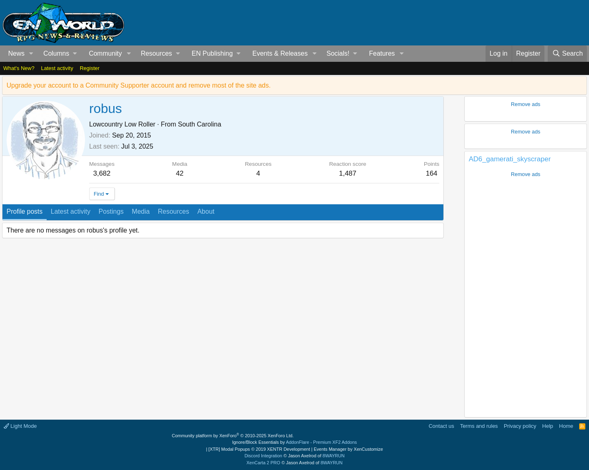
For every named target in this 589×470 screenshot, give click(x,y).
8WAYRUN (334, 455)
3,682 (102, 173)
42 (180, 173)
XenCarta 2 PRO (264, 462)
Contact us (441, 426)
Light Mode (20, 426)
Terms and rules (479, 426)
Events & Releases (280, 53)
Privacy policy (520, 426)
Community (105, 53)
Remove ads (525, 104)
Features (382, 53)
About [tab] (205, 211)
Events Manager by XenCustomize (348, 449)
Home (566, 426)
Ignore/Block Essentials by (294, 442)
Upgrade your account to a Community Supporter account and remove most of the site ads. (139, 85)
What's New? (18, 68)
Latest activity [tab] (70, 211)
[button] (31, 53)
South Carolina (199, 124)
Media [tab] (141, 211)
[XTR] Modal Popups (259, 449)
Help (547, 426)
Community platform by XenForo (233, 435)
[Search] (567, 53)
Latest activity (57, 68)
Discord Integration (263, 455)
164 (431, 173)
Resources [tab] (173, 211)
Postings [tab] (111, 211)
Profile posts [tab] (25, 211)
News (16, 53)
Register (89, 68)
